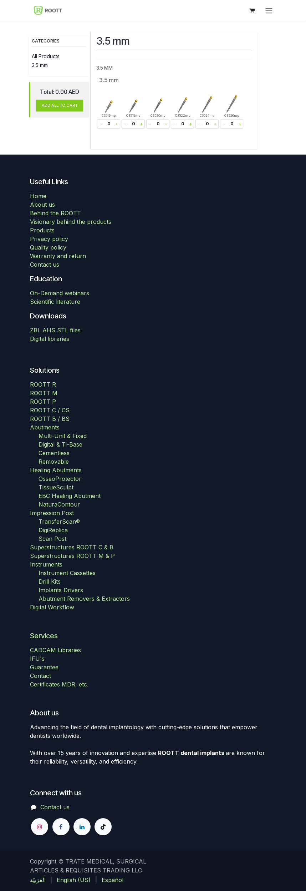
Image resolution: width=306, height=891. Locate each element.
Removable (54, 461)
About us (42, 204)
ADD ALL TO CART (60, 105)
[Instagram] (39, 826)
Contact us (44, 264)
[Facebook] (61, 826)
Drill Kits (50, 581)
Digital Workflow (52, 607)
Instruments (46, 564)
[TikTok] (103, 826)
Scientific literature (55, 301)
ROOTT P (43, 401)
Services (44, 635)
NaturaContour (59, 504)
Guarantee (44, 667)
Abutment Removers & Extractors (84, 598)
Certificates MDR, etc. (59, 684)
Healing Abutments (56, 470)
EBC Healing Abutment (70, 495)
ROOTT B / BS (50, 418)
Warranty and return (58, 256)
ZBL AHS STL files (55, 330)
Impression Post (52, 513)
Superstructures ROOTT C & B (71, 547)
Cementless (54, 453)
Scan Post (52, 538)
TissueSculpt (56, 487)
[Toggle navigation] (269, 10)
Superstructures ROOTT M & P (72, 555)
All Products (46, 56)
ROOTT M (43, 393)
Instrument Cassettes (67, 573)
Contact (40, 675)
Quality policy (48, 247)
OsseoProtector (60, 478)
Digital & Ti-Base (60, 444)
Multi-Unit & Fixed (63, 435)
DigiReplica (53, 530)
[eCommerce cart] (252, 10)
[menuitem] (38, 880)
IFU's (37, 658)
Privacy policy (49, 238)
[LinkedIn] (82, 826)
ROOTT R (43, 384)
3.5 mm (40, 65)
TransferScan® (59, 521)
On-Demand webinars (59, 293)
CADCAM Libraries (55, 650)
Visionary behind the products (70, 221)
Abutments (45, 427)
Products (42, 230)
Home (38, 196)
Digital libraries (49, 338)
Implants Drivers (61, 590)
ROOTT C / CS (50, 410)
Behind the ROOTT (55, 213)
